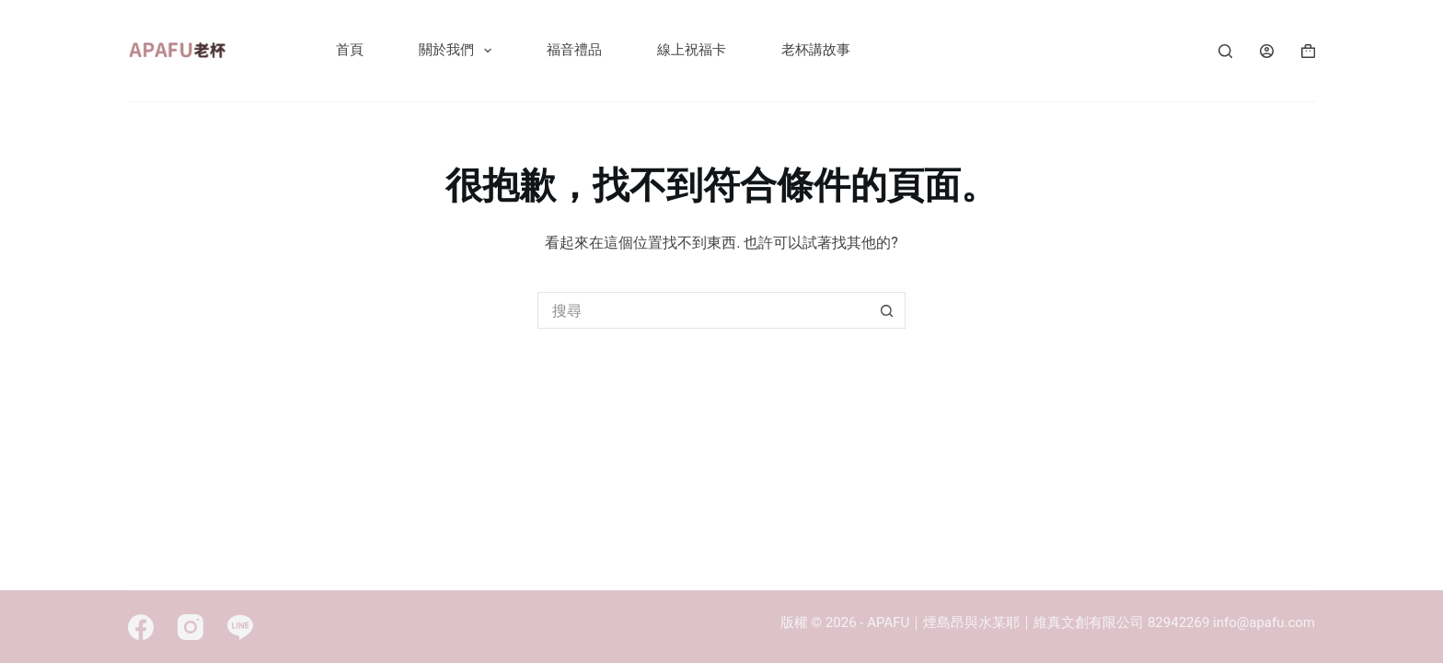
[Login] (1267, 51)
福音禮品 (574, 49)
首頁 (350, 49)
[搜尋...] (703, 310)
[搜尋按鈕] (887, 310)
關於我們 (459, 51)
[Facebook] (141, 627)
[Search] (1225, 51)
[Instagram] (190, 627)
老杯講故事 (815, 49)
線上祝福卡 (691, 49)
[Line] (240, 627)
